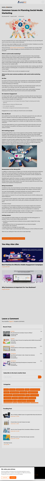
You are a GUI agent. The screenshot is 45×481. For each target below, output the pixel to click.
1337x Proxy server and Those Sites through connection (22, 439)
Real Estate (14, 400)
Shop (15, 402)
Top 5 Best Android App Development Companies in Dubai (23, 364)
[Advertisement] (22, 307)
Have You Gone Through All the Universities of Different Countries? (25, 431)
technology (13, 355)
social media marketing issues (17, 47)
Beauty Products (30, 402)
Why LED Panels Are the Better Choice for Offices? (21, 334)
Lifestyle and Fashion (33, 394)
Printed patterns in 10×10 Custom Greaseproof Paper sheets (23, 349)
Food (26, 400)
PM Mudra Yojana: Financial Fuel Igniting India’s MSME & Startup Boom (26, 342)
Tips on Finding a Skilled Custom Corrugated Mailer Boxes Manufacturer (26, 416)
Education (6, 394)
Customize (20, 477)
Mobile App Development (19, 397)
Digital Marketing (7, 7)
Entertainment (32, 400)
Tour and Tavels (23, 394)
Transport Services (8, 402)
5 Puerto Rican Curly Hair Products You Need (20, 424)
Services (27, 391)
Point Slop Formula (8, 444)
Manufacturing (7, 400)
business (12, 333)
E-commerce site (34, 397)
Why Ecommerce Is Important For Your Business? (20, 289)
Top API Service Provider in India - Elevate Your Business (23, 357)
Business (6, 391)
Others (27, 397)
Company (21, 400)
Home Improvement (35, 391)
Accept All (29, 477)
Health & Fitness (20, 391)
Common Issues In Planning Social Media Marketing (13, 238)
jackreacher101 (5, 16)
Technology (12, 391)
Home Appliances (21, 402)
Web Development (14, 394)
